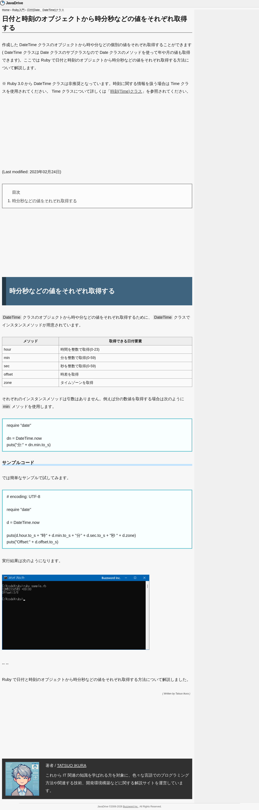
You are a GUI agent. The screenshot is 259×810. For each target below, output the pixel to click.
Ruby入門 (18, 10)
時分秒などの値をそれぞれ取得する (44, 201)
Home (6, 10)
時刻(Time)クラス (126, 91)
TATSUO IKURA (71, 765)
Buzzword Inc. (130, 806)
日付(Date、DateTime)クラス (45, 10)
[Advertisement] (97, 131)
